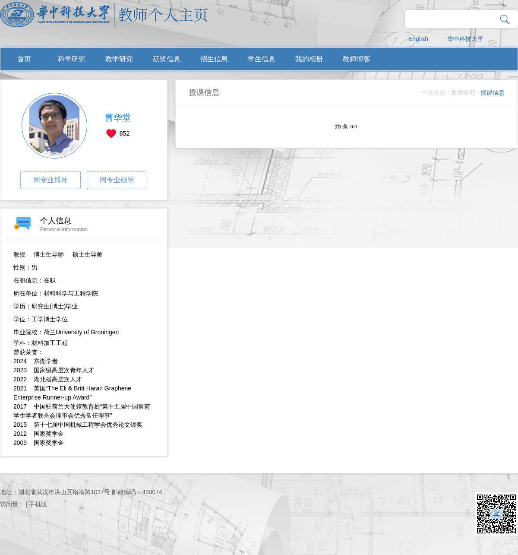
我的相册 (309, 59)
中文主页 (433, 92)
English (418, 38)
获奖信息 (166, 59)
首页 (24, 59)
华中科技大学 (465, 38)
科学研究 (71, 59)
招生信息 (214, 59)
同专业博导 (50, 180)
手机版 (38, 504)
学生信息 (261, 59)
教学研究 (119, 59)
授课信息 (492, 92)
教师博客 (356, 59)
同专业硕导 (117, 180)
